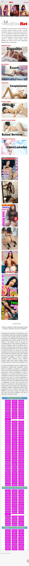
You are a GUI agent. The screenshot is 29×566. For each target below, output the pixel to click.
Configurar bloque (17, 323)
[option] (5, 10)
